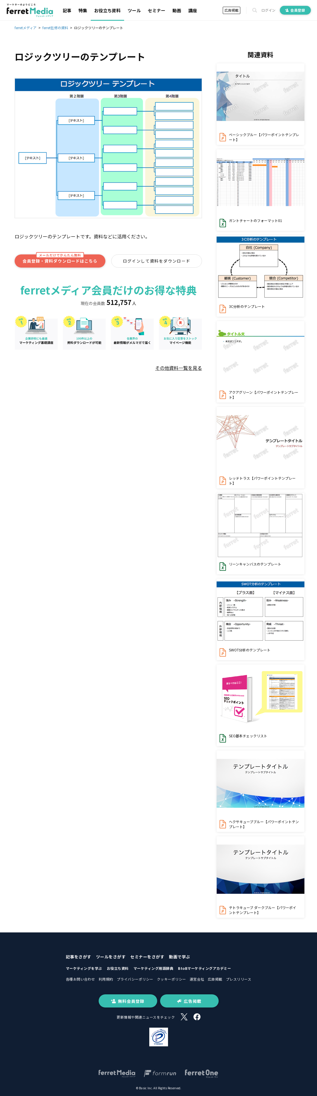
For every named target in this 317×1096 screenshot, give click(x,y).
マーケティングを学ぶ (84, 968)
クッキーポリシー (171, 979)
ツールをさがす (111, 957)
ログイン (268, 10)
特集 (82, 10)
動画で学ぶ (179, 957)
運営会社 (197, 979)
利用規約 (106, 979)
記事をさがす (78, 957)
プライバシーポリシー (135, 979)
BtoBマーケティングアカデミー (204, 968)
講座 (192, 10)
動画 (176, 10)
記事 (67, 10)
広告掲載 (232, 10)
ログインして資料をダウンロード (157, 261)
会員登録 (295, 10)
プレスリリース (238, 979)
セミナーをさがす (147, 957)
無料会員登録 (127, 1001)
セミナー (156, 10)
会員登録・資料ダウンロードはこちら (60, 259)
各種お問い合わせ (80, 979)
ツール (134, 10)
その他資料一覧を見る (178, 367)
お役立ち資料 (107, 10)
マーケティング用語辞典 (153, 968)
